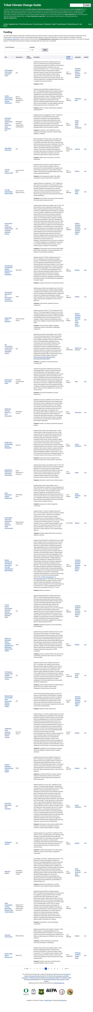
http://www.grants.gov (48, 577)
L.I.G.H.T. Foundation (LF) (76, 9)
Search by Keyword (9, 47)
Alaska (76, 234)
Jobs (80, 24)
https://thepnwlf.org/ (70, 14)
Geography (32, 47)
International (78, 127)
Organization (19, 57)
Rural (76, 381)
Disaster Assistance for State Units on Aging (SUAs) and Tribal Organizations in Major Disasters (9, 565)
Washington (78, 446)
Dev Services (63, 1000)
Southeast (77, 75)
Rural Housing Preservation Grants (8, 381)
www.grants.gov (40, 578)
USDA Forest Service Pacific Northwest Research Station (45, 977)
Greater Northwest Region (77, 495)
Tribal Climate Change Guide (22, 5)
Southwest (78, 70)
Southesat (77, 702)
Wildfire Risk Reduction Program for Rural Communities (8, 412)
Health (54, 24)
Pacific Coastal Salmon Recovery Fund (8, 955)
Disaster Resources (73, 24)
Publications (47, 24)
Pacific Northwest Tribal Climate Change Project (40, 9)
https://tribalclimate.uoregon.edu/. (36, 16)
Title (6, 57)
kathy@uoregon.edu (59, 983)
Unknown (77, 149)
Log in (90, 24)
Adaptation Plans (13, 24)
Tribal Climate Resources (25, 24)
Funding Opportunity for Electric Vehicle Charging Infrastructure (9, 99)
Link (85, 73)
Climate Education (62, 24)
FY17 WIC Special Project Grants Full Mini (9, 191)
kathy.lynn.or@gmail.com (13, 39)
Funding (6, 24)
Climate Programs (38, 24)
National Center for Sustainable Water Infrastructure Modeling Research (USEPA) (9, 701)
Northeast (77, 73)
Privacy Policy (48, 1000)
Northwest (77, 68)
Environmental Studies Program (36, 976)
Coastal (77, 956)
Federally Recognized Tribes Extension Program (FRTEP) (9, 768)
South (76, 324)
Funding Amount (69, 57)
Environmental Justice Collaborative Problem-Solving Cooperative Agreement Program (9, 229)
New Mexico (78, 412)
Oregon (77, 444)
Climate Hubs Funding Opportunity (8, 319)
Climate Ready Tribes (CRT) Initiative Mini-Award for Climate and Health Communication (9, 523)
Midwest (77, 72)
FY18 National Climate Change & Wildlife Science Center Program (9, 675)
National (77, 77)
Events (5, 26)
